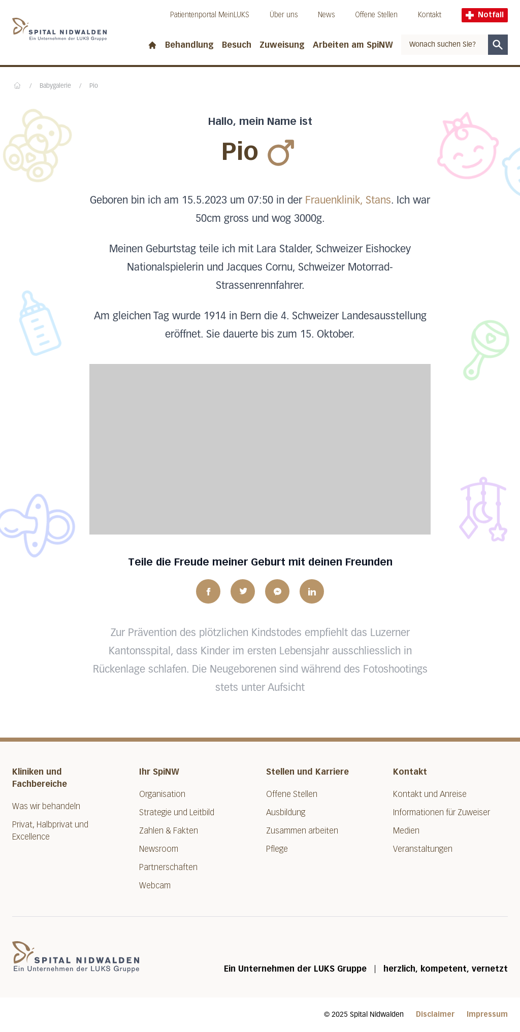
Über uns (284, 15)
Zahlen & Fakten (168, 831)
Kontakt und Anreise (430, 794)
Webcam (155, 885)
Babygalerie (55, 86)
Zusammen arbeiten (302, 831)
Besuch (236, 45)
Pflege (277, 849)
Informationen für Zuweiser (441, 812)
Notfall (485, 15)
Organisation (162, 794)
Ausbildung (285, 812)
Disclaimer (435, 1014)
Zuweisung (282, 45)
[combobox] (444, 45)
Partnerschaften (168, 867)
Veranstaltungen (422, 849)
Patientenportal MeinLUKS (209, 15)
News (326, 15)
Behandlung (189, 45)
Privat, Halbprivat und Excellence (50, 831)
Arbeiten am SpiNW (353, 45)
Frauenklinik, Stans (348, 200)
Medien (406, 831)
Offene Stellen (376, 15)
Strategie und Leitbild (176, 812)
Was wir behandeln (46, 806)
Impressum (487, 1014)
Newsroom (158, 849)
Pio (93, 86)
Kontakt (429, 15)
